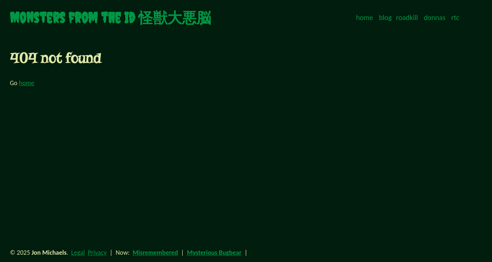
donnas (434, 17)
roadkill (407, 17)
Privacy (97, 253)
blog (385, 17)
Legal (78, 253)
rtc (455, 17)
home (364, 17)
